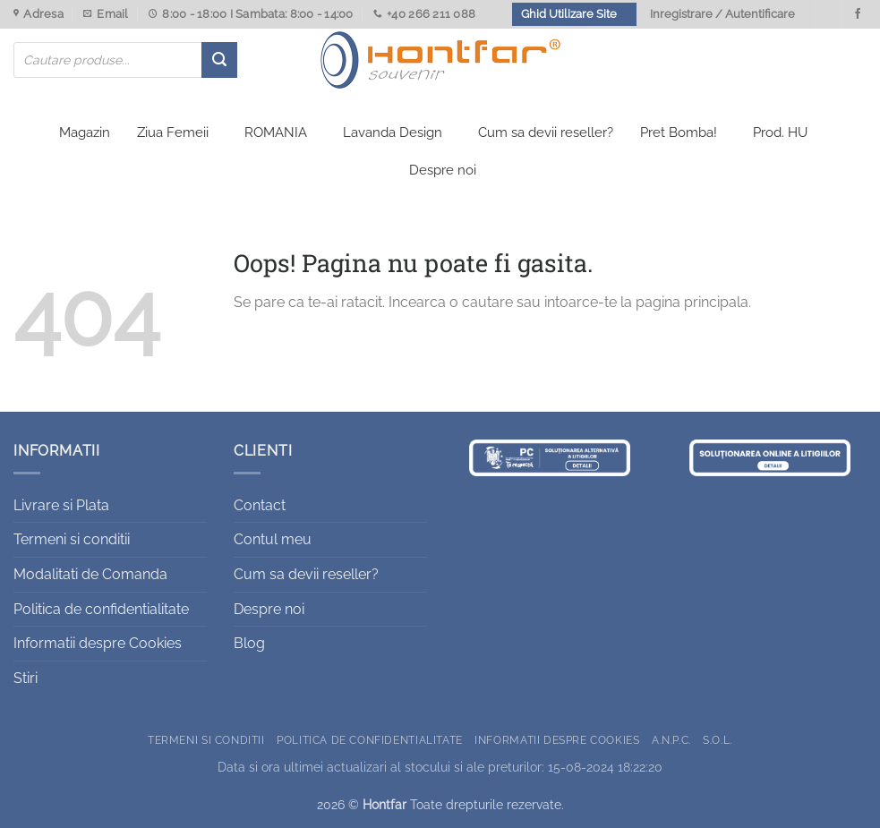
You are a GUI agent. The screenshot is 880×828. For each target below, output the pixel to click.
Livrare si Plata (61, 505)
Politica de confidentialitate (101, 609)
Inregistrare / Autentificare (722, 14)
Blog (249, 643)
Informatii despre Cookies (97, 643)
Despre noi (442, 170)
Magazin (84, 132)
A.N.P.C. (671, 740)
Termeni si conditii (71, 539)
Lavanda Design (392, 132)
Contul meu (273, 539)
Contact (260, 505)
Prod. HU (780, 132)
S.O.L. (717, 740)
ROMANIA (275, 132)
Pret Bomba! (678, 132)
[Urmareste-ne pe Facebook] (857, 14)
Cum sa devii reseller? (545, 132)
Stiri (25, 678)
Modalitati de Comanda (90, 574)
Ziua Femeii (173, 132)
